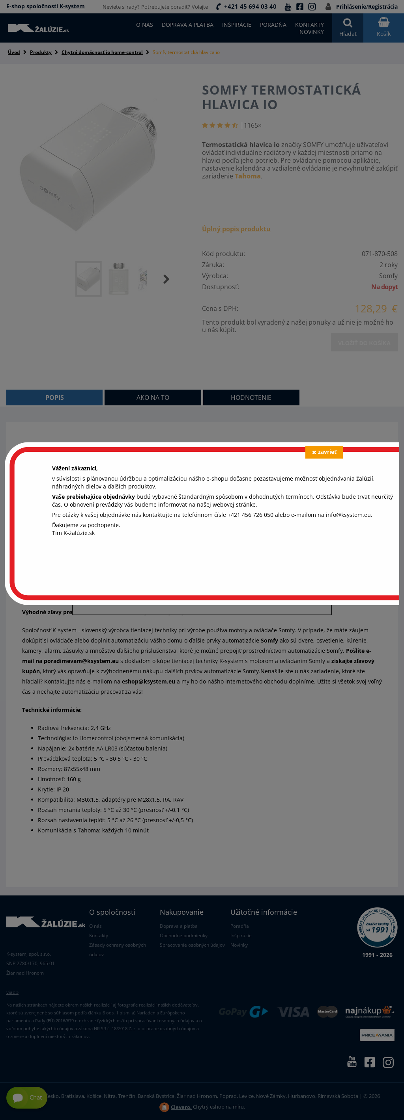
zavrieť (324, 451)
